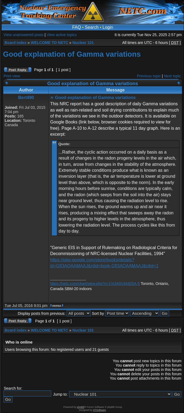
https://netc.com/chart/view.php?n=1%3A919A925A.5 (95, 283)
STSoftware (99, 410)
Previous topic (149, 76)
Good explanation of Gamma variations (72, 54)
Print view (12, 76)
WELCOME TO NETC (49, 42)
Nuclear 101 (83, 42)
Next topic (172, 76)
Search (92, 27)
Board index (16, 42)
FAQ (76, 27)
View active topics (62, 35)
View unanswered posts (24, 35)
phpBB (80, 407)
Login (107, 27)
